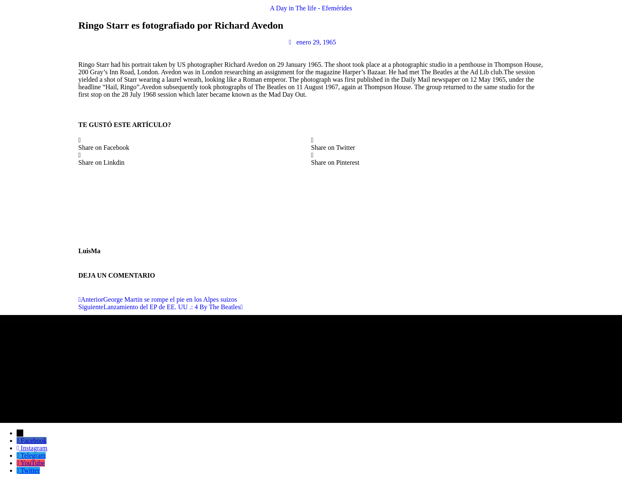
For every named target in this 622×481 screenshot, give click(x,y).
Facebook (34, 440)
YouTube (32, 462)
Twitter (30, 470)
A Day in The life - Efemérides (311, 8)
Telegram (33, 455)
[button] (195, 144)
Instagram (34, 448)
